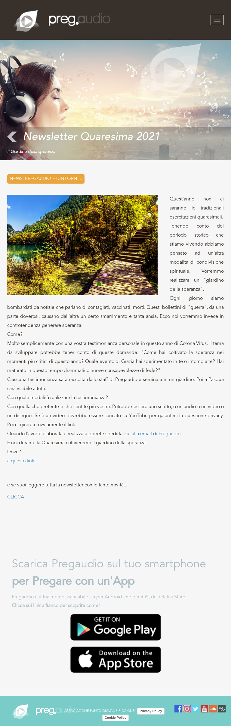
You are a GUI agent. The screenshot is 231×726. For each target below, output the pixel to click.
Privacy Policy (151, 711)
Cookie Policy (115, 717)
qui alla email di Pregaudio (152, 434)
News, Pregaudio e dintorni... (46, 179)
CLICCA (15, 497)
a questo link (20, 461)
